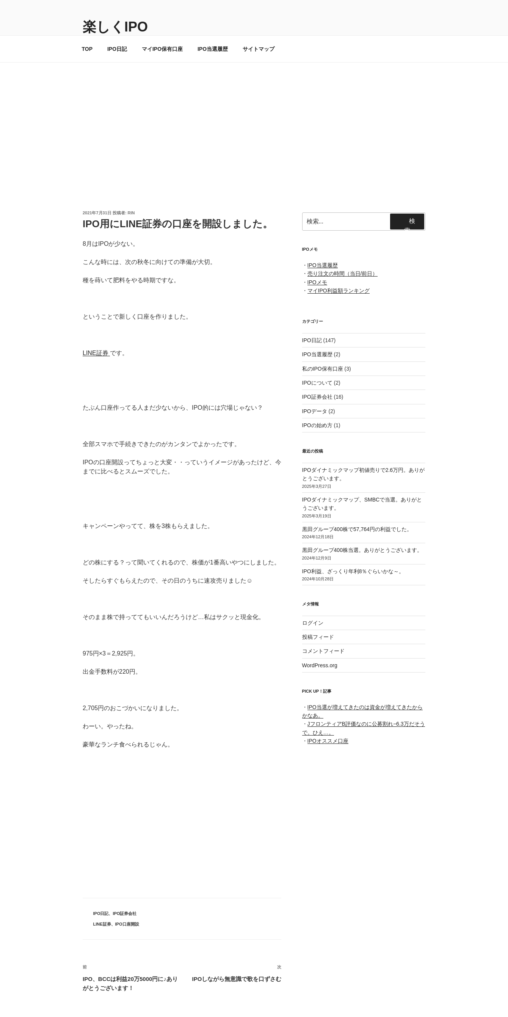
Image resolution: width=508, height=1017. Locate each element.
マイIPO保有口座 (162, 49)
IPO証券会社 (124, 913)
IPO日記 (117, 49)
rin (131, 213)
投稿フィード (318, 637)
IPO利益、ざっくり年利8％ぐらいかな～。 (353, 571)
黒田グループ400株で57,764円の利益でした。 (357, 529)
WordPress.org (319, 665)
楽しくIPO (115, 27)
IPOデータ (314, 411)
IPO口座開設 (127, 924)
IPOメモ (317, 282)
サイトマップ (258, 49)
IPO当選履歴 (213, 49)
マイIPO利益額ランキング (338, 291)
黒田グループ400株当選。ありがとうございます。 (362, 550)
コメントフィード (323, 651)
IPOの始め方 (317, 425)
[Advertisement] (254, 119)
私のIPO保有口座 (322, 369)
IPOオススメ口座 (327, 741)
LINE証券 (96, 353)
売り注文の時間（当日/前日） (342, 273)
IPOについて (317, 383)
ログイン (312, 623)
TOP (87, 49)
